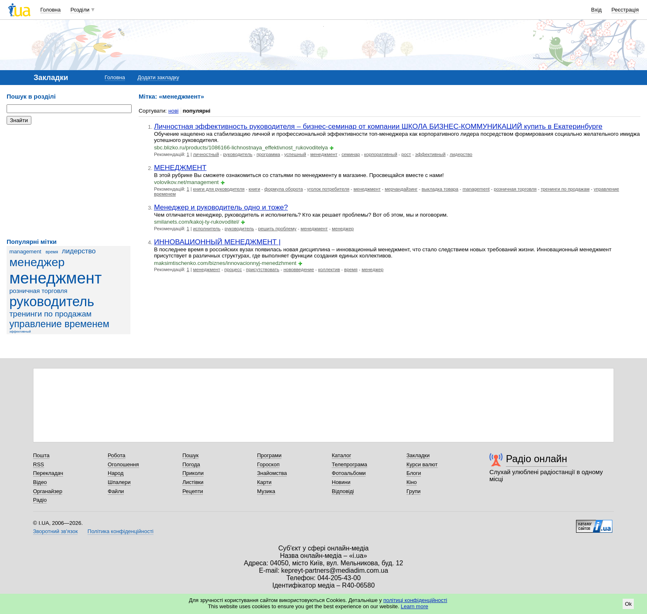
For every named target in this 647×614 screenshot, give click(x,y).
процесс (233, 269)
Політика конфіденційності (120, 531)
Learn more (414, 606)
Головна (50, 10)
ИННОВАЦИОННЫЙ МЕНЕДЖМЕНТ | (217, 242)
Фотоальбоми (349, 473)
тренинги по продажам (50, 313)
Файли (116, 491)
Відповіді (343, 491)
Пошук (190, 455)
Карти (264, 482)
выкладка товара (440, 189)
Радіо (40, 500)
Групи (413, 491)
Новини (341, 482)
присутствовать (262, 269)
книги (254, 189)
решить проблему (277, 228)
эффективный (20, 331)
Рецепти (192, 491)
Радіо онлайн (536, 458)
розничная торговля (38, 290)
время (51, 251)
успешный (295, 154)
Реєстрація (625, 10)
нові (173, 111)
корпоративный (380, 154)
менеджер (37, 262)
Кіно (411, 482)
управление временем (59, 324)
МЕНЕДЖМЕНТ (180, 167)
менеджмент (55, 278)
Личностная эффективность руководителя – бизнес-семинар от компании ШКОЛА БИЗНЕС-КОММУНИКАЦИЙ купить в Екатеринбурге (378, 126)
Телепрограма (349, 464)
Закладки (418, 455)
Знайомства (272, 473)
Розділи (80, 10)
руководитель (51, 301)
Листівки (192, 482)
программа (268, 154)
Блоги (413, 473)
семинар (351, 154)
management (25, 251)
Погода (191, 464)
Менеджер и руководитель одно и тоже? (221, 207)
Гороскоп (268, 464)
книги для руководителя (219, 189)
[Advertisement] (68, 181)
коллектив (329, 269)
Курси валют (422, 464)
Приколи (192, 473)
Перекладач (48, 473)
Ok (628, 604)
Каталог (341, 455)
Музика (266, 491)
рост (406, 154)
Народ (115, 473)
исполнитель (207, 228)
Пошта (41, 455)
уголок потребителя (328, 189)
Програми (269, 455)
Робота (116, 455)
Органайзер (47, 491)
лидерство (79, 251)
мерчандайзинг (401, 189)
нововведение (298, 269)
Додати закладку (158, 77)
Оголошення (123, 464)
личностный (206, 154)
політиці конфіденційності (415, 600)
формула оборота (283, 189)
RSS (38, 464)
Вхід (596, 10)
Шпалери (119, 482)
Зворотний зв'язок (55, 531)
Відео (40, 482)
